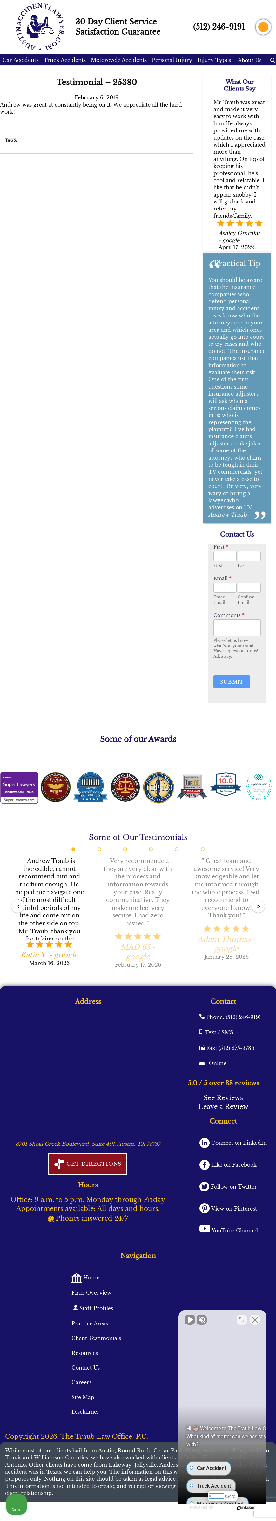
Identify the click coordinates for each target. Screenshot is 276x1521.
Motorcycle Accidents (119, 60)
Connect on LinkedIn (238, 1143)
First (220, 547)
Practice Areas (89, 1323)
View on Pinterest (233, 1208)
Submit (232, 682)
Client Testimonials (96, 1338)
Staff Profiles (95, 1308)
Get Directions (92, 1164)
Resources (84, 1353)
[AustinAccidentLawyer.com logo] (40, 27)
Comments (229, 615)
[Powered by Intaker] (239, 1508)
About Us (249, 60)
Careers (81, 1382)
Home (90, 1277)
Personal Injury (172, 60)
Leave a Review (223, 1107)
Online (216, 1063)
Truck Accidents (65, 60)
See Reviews (223, 1098)
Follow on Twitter (233, 1187)
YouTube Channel (235, 1230)
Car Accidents (20, 60)
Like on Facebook (233, 1165)
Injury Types (214, 60)
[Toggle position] (242, 1318)
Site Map (82, 1397)
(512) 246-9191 (219, 27)
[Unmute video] (163, 1318)
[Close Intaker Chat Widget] (255, 1318)
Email (222, 578)
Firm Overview (91, 1293)
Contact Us (85, 1367)
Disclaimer (85, 1412)
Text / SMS (219, 1032)
